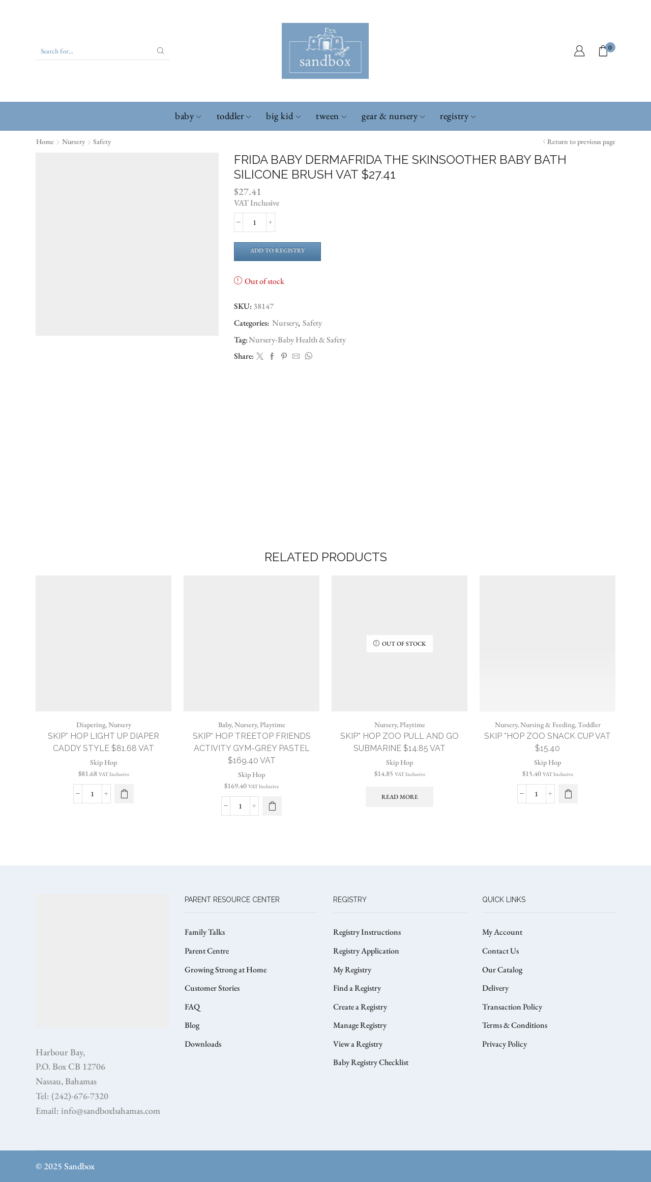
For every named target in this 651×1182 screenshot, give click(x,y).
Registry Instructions (367, 932)
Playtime (272, 724)
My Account (502, 932)
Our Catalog (502, 969)
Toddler (234, 115)
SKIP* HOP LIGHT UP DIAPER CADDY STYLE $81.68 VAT (103, 742)
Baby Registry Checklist (370, 1062)
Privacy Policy (504, 1044)
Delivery (495, 988)
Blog (192, 1025)
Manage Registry (360, 1025)
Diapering (90, 724)
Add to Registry (277, 250)
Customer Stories (212, 988)
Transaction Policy (512, 1006)
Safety (102, 141)
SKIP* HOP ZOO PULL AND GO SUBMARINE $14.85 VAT (399, 742)
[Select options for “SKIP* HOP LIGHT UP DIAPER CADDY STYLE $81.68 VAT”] (124, 793)
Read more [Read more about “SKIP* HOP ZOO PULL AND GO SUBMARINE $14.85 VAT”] (399, 797)
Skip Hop (103, 762)
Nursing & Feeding (547, 724)
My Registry (352, 969)
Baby (188, 115)
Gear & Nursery (393, 115)
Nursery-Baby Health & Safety (297, 339)
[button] (272, 806)
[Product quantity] (254, 222)
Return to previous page (581, 141)
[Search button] (160, 51)
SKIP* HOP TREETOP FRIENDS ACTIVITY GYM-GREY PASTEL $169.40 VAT (252, 748)
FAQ (192, 1006)
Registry (458, 115)
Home (45, 141)
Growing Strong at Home (226, 969)
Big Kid (283, 115)
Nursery (73, 141)
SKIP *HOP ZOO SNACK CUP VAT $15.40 (547, 742)
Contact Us (500, 950)
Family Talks (205, 932)
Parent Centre (207, 950)
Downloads (203, 1044)
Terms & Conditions (514, 1025)
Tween (331, 115)
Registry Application (366, 950)
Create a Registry (360, 1006)
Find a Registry (357, 988)
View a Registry (357, 1044)
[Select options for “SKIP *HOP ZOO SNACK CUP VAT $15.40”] (568, 793)
